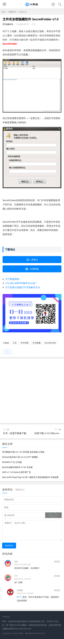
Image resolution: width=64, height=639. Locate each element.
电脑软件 (12, 11)
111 (16, 575)
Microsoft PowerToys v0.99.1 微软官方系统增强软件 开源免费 (30, 477)
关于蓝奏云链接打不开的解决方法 (22, 287)
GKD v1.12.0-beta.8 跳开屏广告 (16, 472)
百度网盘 (34, 268)
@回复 (57, 561)
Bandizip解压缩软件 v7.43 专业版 (17, 467)
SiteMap (6, 616)
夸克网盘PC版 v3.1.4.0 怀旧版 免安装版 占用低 (23, 452)
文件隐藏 (37, 343)
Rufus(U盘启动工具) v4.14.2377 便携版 (20, 457)
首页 (3, 11)
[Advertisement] (32, 391)
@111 (19, 597)
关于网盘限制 (12, 279)
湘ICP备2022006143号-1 (35, 633)
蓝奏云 (34, 259)
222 (16, 561)
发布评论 (9, 545)
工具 (15, 343)
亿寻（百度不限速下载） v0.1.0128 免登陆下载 (27, 433)
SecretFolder (50, 343)
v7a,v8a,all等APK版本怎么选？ (21, 283)
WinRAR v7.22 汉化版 (12, 462)
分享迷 (20, 590)
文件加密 (25, 343)
